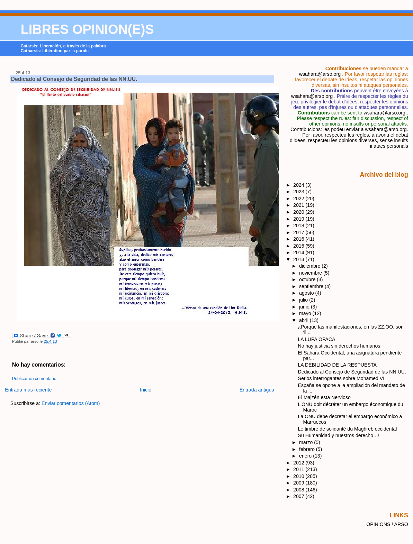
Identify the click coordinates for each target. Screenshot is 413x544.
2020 (299, 212)
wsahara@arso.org (320, 74)
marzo (306, 442)
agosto (307, 293)
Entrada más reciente (28, 390)
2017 (299, 232)
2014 (299, 252)
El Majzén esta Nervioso (324, 397)
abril (304, 320)
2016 (299, 239)
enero (306, 456)
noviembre (311, 273)
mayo (306, 313)
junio (305, 307)
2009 (299, 483)
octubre (308, 279)
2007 (299, 496)
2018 (299, 225)
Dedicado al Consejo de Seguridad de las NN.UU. (74, 79)
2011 (299, 469)
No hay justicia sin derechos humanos (339, 346)
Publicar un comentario (34, 378)
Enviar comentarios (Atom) (71, 403)
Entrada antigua (257, 390)
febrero (307, 449)
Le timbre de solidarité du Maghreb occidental (347, 429)
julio (304, 300)
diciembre (310, 266)
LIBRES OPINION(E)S (87, 29)
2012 (299, 462)
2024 (299, 185)
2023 (299, 191)
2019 (299, 219)
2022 (299, 198)
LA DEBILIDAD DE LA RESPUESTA (337, 365)
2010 (299, 476)
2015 (299, 246)
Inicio (145, 390)
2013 (299, 259)
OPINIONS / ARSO (387, 524)
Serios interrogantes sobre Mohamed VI (341, 378)
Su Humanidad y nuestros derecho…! (339, 435)
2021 (299, 205)
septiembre (312, 286)
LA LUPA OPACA (316, 339)
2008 (299, 489)
